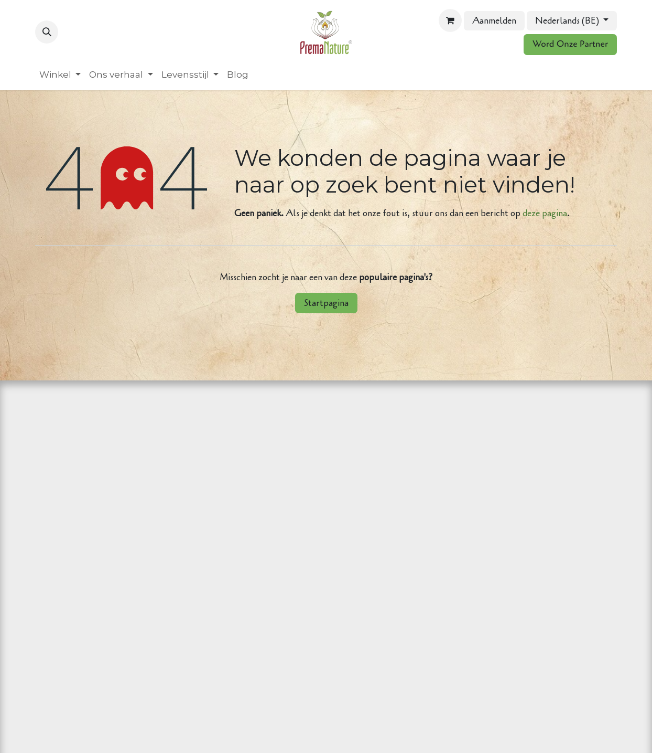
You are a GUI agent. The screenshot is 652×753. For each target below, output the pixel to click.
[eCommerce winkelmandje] (450, 20)
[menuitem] (60, 75)
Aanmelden (494, 21)
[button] (46, 32)
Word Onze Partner (570, 44)
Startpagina (326, 303)
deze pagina (545, 213)
